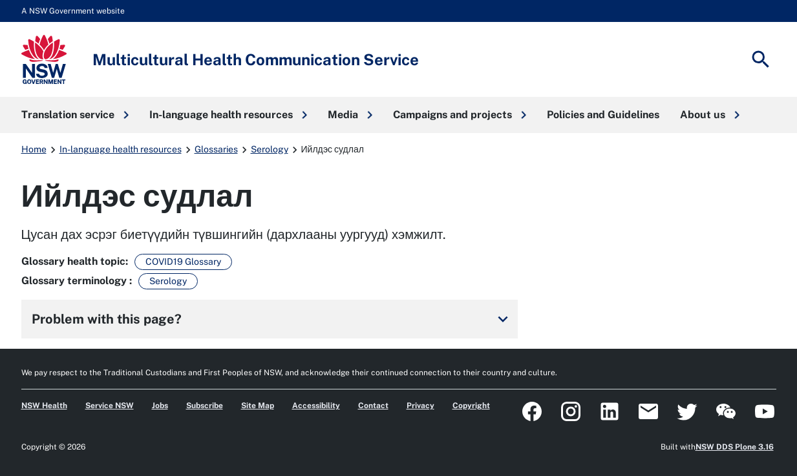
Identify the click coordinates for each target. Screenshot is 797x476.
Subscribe (204, 405)
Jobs (160, 405)
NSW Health (44, 405)
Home (34, 149)
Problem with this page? (272, 319)
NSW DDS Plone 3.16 (735, 446)
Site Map (257, 405)
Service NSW (109, 405)
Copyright (471, 405)
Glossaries (216, 149)
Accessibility (316, 405)
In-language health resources (120, 149)
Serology (269, 149)
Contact (373, 405)
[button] (75, 115)
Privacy (420, 405)
